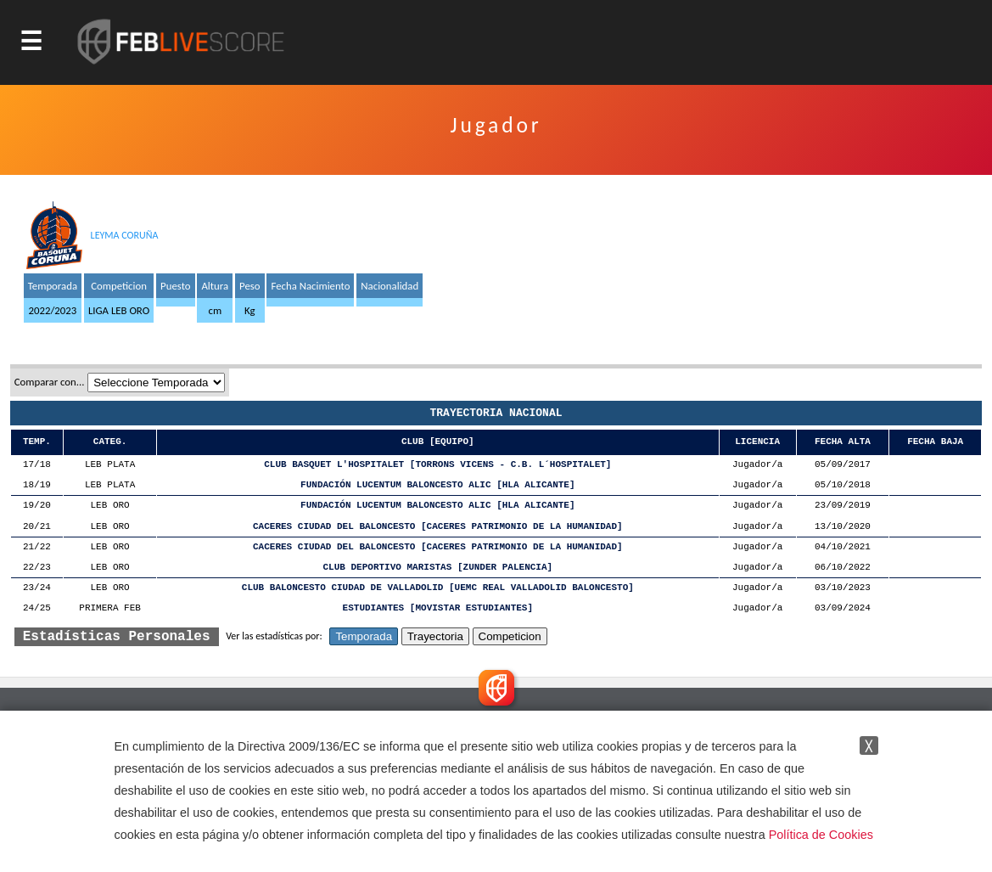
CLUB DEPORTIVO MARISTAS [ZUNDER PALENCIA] (438, 567)
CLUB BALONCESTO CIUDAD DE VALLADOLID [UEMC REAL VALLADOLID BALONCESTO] (438, 588)
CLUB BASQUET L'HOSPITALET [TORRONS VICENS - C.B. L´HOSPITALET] (437, 465)
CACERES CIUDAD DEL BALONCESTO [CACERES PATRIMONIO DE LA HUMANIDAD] (438, 526)
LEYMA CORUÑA (125, 235)
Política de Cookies (821, 834)
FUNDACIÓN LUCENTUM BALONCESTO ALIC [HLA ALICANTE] (437, 485)
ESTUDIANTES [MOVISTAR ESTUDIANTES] (438, 608)
